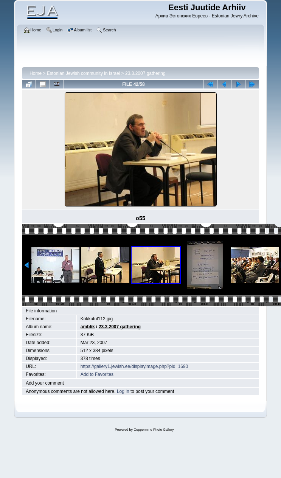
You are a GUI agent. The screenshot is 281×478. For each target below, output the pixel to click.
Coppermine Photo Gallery (154, 429)
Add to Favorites (97, 374)
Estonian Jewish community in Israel (83, 73)
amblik (88, 326)
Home (35, 73)
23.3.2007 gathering (145, 73)
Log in (123, 391)
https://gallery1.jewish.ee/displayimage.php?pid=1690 (134, 366)
